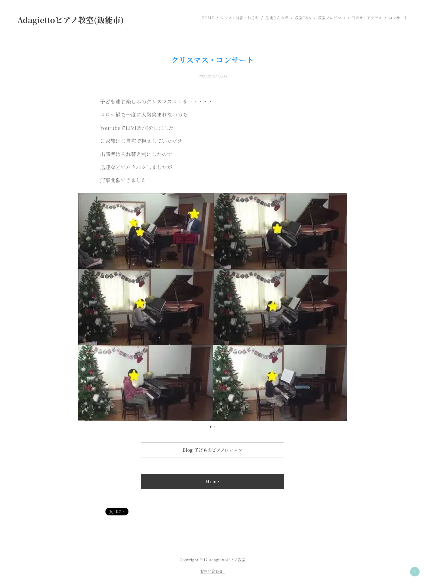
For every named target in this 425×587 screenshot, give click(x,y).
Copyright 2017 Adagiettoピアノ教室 (212, 559)
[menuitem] (209, 17)
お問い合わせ (212, 571)
